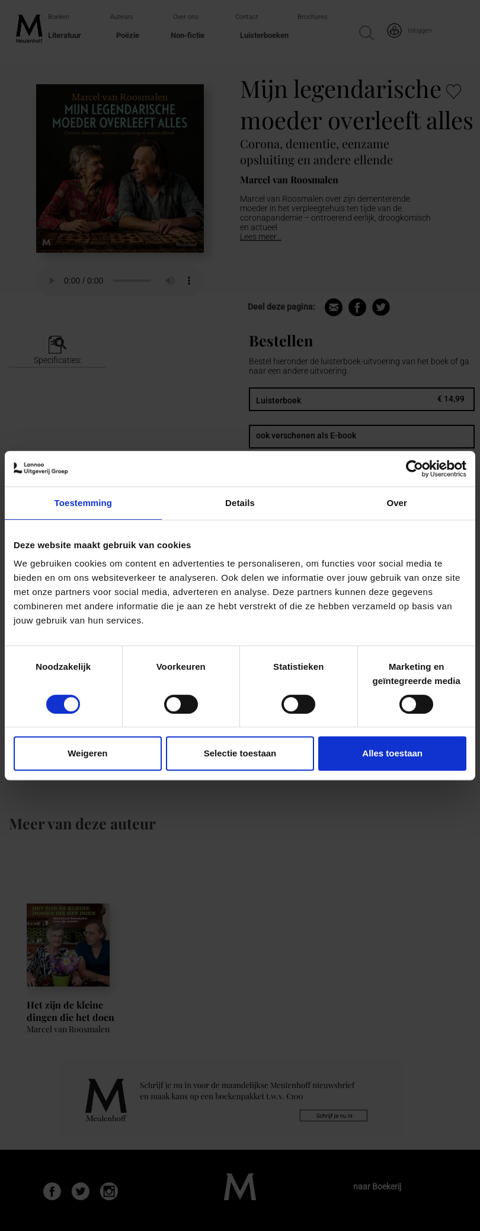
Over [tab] (396, 503)
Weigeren (87, 753)
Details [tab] (240, 503)
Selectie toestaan (240, 753)
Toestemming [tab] (84, 503)
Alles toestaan (392, 753)
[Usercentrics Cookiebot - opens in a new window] (414, 469)
